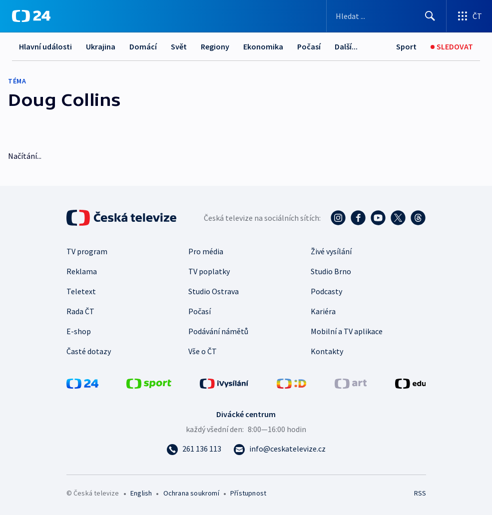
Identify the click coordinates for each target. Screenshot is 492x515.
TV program (86, 251)
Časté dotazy (88, 351)
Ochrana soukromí (191, 493)
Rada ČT (80, 311)
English (141, 493)
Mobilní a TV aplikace (347, 331)
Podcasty (326, 291)
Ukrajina (100, 46)
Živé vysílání (331, 251)
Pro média (205, 251)
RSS (420, 493)
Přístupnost (248, 493)
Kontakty (327, 351)
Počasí (309, 46)
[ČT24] (31, 16)
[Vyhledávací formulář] (386, 16)
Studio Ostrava (213, 291)
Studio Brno (331, 271)
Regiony (215, 46)
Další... (346, 46)
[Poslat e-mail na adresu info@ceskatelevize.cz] (279, 449)
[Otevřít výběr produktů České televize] (469, 16)
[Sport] (406, 46)
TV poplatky (209, 271)
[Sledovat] (452, 46)
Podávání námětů (218, 331)
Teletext (81, 291)
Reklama (81, 271)
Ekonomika (263, 46)
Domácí (143, 46)
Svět (179, 46)
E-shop (78, 331)
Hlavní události (45, 46)
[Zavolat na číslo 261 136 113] (193, 449)
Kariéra (323, 311)
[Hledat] (430, 16)
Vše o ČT (202, 351)
